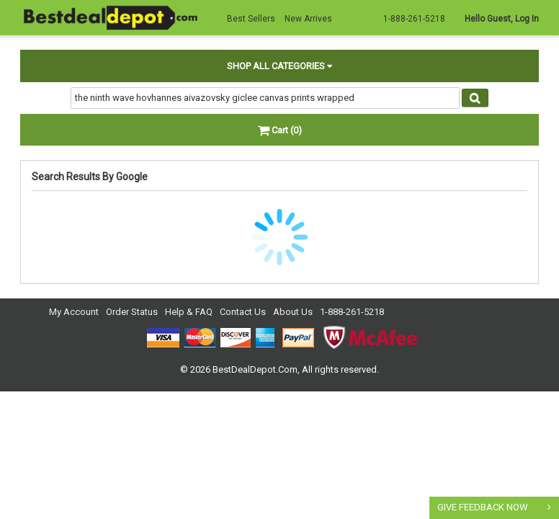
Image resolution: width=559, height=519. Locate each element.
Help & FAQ (189, 311)
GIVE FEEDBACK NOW (482, 507)
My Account (74, 311)
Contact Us (243, 311)
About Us (293, 311)
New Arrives (308, 19)
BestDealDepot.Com (255, 369)
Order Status (132, 311)
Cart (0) (280, 130)
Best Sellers (251, 19)
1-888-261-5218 (352, 311)
